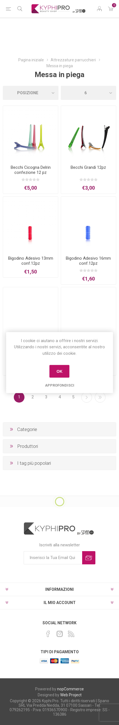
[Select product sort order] (31, 93)
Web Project (71, 695)
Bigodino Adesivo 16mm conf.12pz (88, 261)
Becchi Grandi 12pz (88, 167)
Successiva (86, 397)
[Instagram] (59, 633)
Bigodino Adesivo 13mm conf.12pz (30, 261)
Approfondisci (59, 385)
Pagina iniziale (31, 60)
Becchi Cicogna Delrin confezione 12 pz (31, 170)
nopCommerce (70, 689)
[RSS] (71, 633)
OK (59, 371)
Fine (100, 397)
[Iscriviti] (53, 557)
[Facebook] (48, 633)
